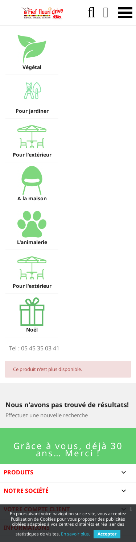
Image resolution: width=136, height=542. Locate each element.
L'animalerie (32, 242)
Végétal (31, 67)
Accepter (107, 534)
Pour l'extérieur (32, 154)
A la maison (32, 198)
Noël (32, 329)
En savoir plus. (75, 534)
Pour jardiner (32, 110)
